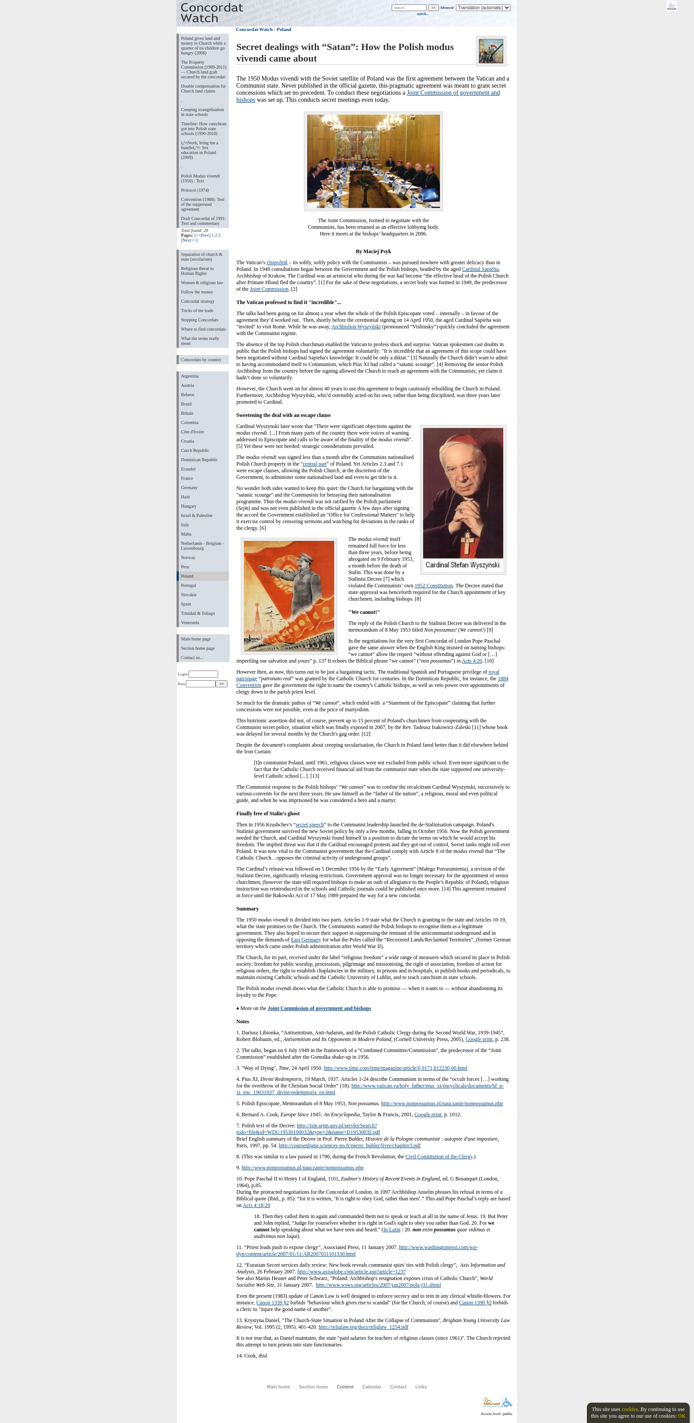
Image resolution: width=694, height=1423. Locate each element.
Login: (198, 674)
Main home (278, 1386)
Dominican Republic (199, 459)
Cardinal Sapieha (480, 269)
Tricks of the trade (197, 310)
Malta (186, 534)
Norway (188, 557)
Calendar (372, 1386)
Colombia (189, 422)
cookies (630, 1409)
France (187, 478)
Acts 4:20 (472, 661)
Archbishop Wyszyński (356, 327)
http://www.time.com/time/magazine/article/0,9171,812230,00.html (396, 1068)
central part (315, 464)
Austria (187, 385)
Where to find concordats (203, 329)
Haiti (185, 496)
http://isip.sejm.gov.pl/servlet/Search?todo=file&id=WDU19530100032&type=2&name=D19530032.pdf (308, 1128)
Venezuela (190, 622)
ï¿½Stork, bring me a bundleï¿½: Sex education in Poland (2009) (199, 150)
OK (681, 1416)
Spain (186, 604)
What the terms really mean (200, 341)
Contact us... (192, 657)
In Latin (391, 1229)
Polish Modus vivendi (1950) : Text (200, 178)
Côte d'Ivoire (192, 431)
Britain (187, 413)
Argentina (190, 376)
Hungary (189, 506)
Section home (313, 1386)
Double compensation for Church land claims (203, 88)
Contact (398, 1386)
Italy (185, 524)
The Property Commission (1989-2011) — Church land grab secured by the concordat (204, 69)
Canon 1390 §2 (475, 1303)
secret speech (310, 824)
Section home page (198, 648)
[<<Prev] (202, 235)
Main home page (196, 638)
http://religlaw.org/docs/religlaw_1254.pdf (364, 1327)
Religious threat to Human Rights (197, 271)
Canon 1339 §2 (272, 1303)
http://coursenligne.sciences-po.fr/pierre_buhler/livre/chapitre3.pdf (349, 1145)
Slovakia (189, 594)
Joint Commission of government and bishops (319, 1008)
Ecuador (188, 469)
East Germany (306, 940)
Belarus (188, 394)
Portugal (188, 585)
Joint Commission (269, 289)
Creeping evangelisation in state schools (202, 112)
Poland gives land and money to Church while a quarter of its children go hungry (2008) (203, 45)
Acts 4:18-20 (256, 1205)
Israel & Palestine (196, 515)
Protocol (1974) (195, 190)
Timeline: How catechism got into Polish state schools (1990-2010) (204, 128)
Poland (187, 576)
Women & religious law (202, 282)
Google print (479, 1039)
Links (421, 1386)
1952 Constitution (434, 585)
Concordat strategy (198, 301)
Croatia (187, 441)
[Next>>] (189, 240)
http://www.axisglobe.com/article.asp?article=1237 (351, 1272)
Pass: (197, 684)
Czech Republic (195, 450)
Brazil (186, 403)
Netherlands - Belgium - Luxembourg (202, 546)
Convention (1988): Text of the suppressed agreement (202, 204)
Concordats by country (201, 359)
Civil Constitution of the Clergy (439, 1156)
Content (345, 1386)
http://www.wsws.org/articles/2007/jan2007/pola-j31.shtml (378, 1285)
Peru (185, 566)
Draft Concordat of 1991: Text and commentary (203, 221)
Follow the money (197, 291)
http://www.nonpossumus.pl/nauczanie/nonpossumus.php (442, 1103)
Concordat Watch (254, 29)
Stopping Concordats (199, 319)
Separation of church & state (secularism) (201, 257)
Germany (189, 487)
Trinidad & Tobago (198, 613)
